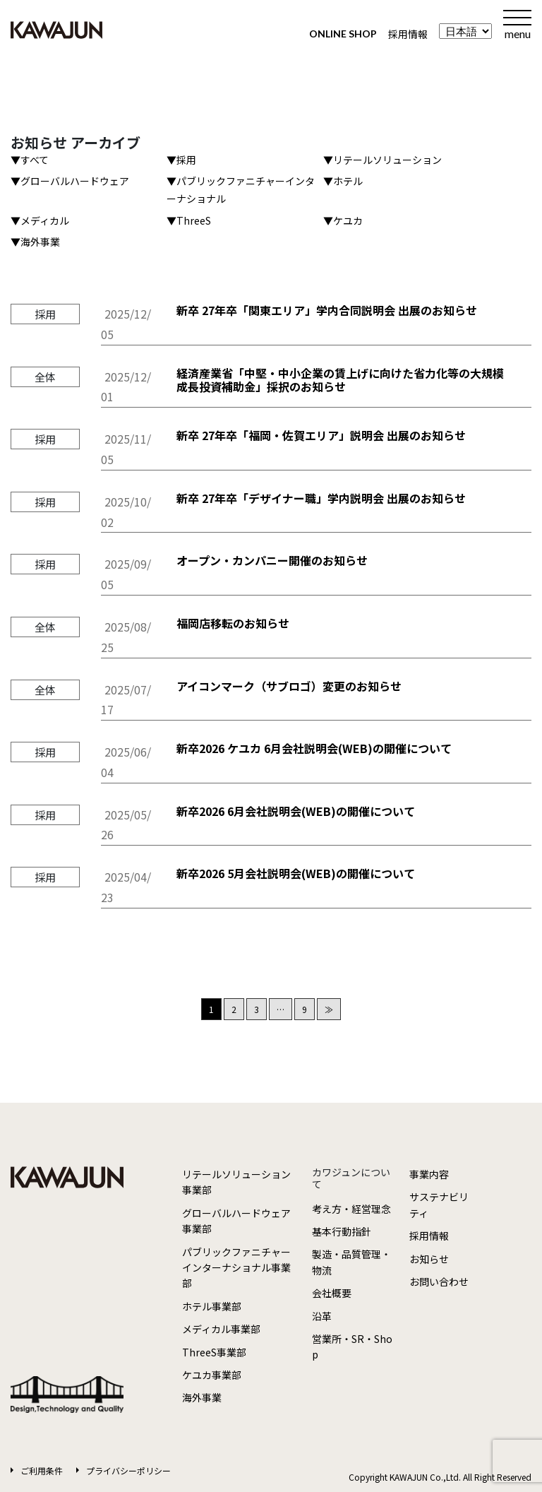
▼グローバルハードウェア (70, 181)
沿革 (322, 1316)
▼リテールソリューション (382, 160)
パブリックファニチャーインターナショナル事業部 (236, 1268)
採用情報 (408, 34)
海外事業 (202, 1397)
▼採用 (181, 160)
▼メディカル (40, 220)
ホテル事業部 (211, 1306)
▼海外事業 (35, 242)
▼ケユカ (343, 220)
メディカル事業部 (221, 1329)
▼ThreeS (189, 220)
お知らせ (429, 1259)
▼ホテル (343, 181)
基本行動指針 (341, 1231)
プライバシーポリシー (128, 1470)
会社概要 (331, 1293)
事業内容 (429, 1174)
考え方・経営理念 (351, 1209)
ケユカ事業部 (211, 1375)
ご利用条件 (41, 1470)
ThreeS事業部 (214, 1352)
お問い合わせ (439, 1281)
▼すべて (30, 160)
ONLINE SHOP (343, 34)
